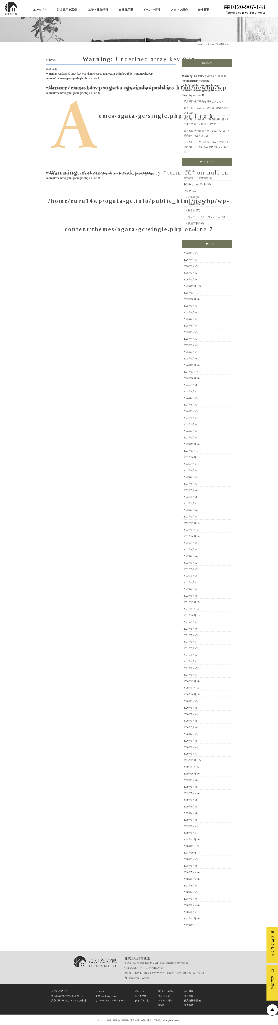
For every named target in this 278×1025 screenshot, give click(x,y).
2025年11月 (190, 292)
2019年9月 (189, 780)
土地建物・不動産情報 (196, 177)
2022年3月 (189, 582)
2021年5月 (189, 648)
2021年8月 (189, 628)
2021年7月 (189, 635)
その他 (191, 230)
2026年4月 (189, 259)
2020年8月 (189, 707)
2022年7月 (189, 556)
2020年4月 (189, 734)
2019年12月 (190, 760)
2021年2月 (189, 668)
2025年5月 (189, 332)
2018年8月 (189, 866)
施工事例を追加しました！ (209, 101)
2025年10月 (190, 299)
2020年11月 (190, 688)
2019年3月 (189, 819)
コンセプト (39, 9)
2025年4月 (189, 338)
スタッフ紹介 (179, 9)
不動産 (187, 171)
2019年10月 (190, 773)
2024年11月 (190, 371)
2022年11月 (190, 530)
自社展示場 (126, 9)
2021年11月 (190, 609)
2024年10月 (190, 378)
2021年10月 (190, 615)
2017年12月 (190, 918)
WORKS (99, 991)
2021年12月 (190, 602)
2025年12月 (190, 286)
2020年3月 (189, 740)
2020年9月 (189, 701)
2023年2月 (189, 510)
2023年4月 (189, 497)
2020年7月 (189, 714)
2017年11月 (190, 925)
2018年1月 (189, 912)
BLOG (161, 1005)
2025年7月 (189, 319)
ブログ (187, 191)
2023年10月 (190, 457)
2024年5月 (189, 411)
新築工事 (193, 223)
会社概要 (203, 9)
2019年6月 (189, 800)
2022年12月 (190, 523)
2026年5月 (189, 253)
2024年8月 (189, 391)
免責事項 (188, 1005)
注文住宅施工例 (67, 9)
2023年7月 (189, 477)
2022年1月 (189, 596)
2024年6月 (189, 404)
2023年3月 (189, 503)
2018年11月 (190, 846)
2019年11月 (190, 767)
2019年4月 (189, 813)
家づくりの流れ (166, 991)
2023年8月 (189, 470)
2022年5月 (189, 569)
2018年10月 (190, 852)
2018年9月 (189, 859)
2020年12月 (190, 681)
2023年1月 (189, 516)
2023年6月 (189, 483)
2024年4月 (189, 418)
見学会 (191, 210)
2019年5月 (189, 806)
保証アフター (165, 996)
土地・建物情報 (98, 9)
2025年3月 (189, 345)
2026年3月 (189, 266)
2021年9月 (189, 622)
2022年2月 (189, 589)
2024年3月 (189, 424)
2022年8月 (189, 549)
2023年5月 (189, 490)
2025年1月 (189, 358)
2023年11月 (190, 450)
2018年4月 (189, 892)
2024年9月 (189, 385)
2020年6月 (189, 721)
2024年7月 (189, 398)
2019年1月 (189, 833)
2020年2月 (189, 747)
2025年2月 (189, 352)
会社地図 (188, 996)
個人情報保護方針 (193, 1000)
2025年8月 (189, 312)
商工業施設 (194, 203)
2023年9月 (189, 464)
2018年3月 (189, 898)
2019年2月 (189, 826)
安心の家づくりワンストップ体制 (68, 1000)
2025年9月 (189, 306)
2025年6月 (189, 325)
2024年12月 (190, 365)
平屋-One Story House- (106, 996)
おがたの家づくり (60, 991)
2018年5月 (189, 885)
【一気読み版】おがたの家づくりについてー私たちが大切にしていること (206, 147)
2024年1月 (189, 437)
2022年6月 (189, 563)
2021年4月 (189, 655)
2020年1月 (189, 754)
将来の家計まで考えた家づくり (67, 996)
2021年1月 (189, 675)
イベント (139, 991)
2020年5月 (189, 727)
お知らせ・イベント (195, 184)
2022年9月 (189, 543)
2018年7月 (189, 872)
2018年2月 (189, 905)
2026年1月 (189, 279)
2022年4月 (189, 576)
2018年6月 (189, 879)
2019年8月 (189, 786)
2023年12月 (190, 444)
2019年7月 (189, 793)
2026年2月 (189, 273)
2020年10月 (190, 694)
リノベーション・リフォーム (204, 217)
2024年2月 (189, 431)
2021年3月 (189, 661)
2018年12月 (190, 839)
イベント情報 (151, 9)
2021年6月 (189, 642)
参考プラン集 (142, 1000)
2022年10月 (190, 536)
